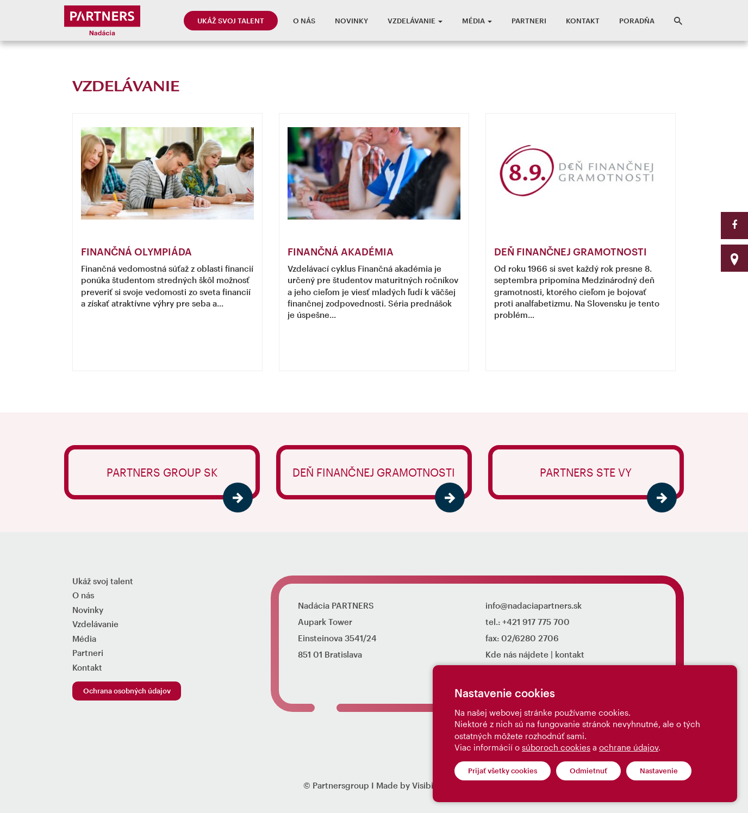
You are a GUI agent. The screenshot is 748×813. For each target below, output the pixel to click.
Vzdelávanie (415, 20)
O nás (304, 20)
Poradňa (636, 20)
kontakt (569, 654)
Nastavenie (659, 770)
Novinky (351, 20)
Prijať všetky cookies (502, 770)
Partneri (529, 20)
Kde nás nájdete (516, 654)
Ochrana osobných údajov (127, 690)
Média (477, 20)
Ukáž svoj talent (230, 20)
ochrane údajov (628, 747)
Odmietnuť (588, 770)
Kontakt (583, 20)
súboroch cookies (556, 747)
